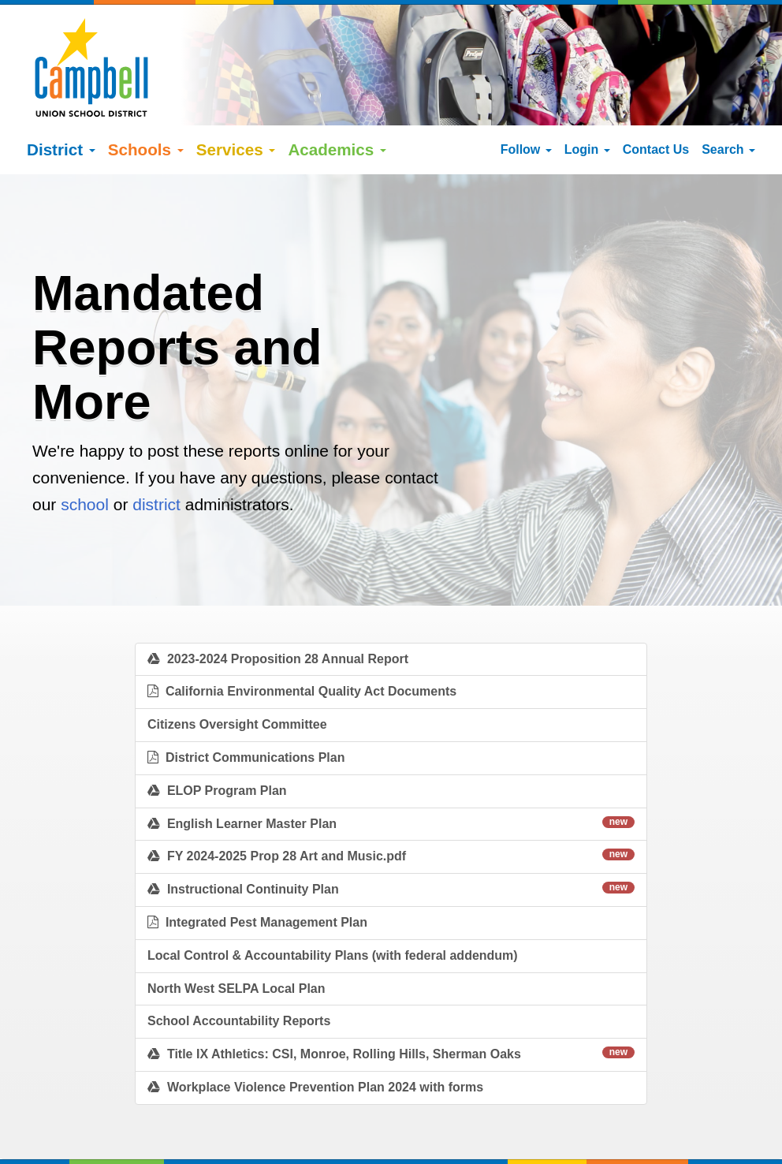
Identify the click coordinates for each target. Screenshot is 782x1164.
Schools (146, 112)
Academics (337, 112)
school (85, 467)
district (156, 467)
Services (236, 112)
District (61, 112)
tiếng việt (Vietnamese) (245, 1144)
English (62, 1144)
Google (145, 1128)
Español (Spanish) (135, 1144)
